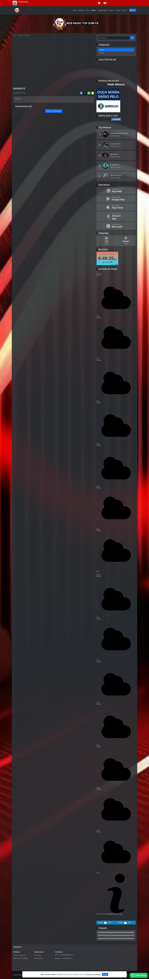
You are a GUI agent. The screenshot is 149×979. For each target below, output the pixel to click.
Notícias (81, 10)
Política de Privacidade (20, 958)
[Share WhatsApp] (88, 93)
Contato (118, 10)
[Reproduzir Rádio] (99, 3)
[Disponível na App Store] (116, 207)
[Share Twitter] (85, 93)
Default (101, 53)
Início (74, 10)
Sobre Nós (37, 955)
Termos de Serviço (19, 955)
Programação (102, 10)
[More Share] (92, 93)
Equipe (111, 10)
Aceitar (105, 974)
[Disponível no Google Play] (116, 199)
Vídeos (93, 10)
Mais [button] (124, 10)
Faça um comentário (53, 111)
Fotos (87, 10)
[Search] (132, 38)
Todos (101, 50)
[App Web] (116, 190)
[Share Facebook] (81, 93)
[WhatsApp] (139, 975)
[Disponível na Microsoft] (116, 226)
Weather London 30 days (115, 914)
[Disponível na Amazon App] (116, 216)
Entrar (132, 10)
